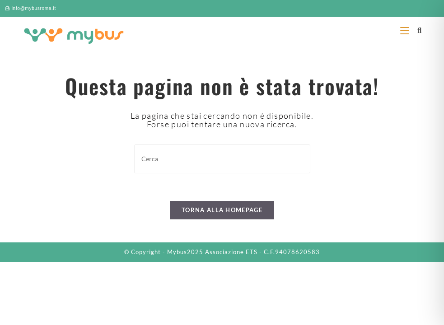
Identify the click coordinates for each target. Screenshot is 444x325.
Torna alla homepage (222, 210)
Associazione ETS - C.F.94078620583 (262, 251)
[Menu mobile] (405, 30)
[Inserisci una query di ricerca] (222, 158)
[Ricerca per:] (416, 30)
